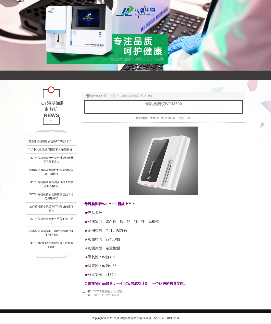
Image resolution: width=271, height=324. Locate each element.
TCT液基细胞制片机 (131, 95)
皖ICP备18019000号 (166, 318)
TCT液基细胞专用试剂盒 (108, 291)
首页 (113, 95)
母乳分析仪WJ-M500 (106, 294)
